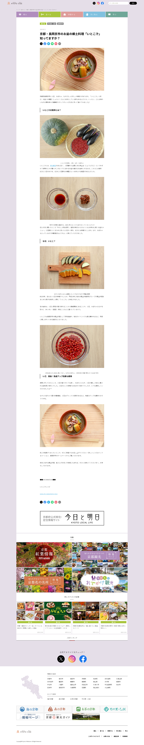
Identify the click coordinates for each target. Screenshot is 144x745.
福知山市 (73, 684)
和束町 (95, 679)
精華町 (84, 682)
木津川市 (96, 684)
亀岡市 (61, 682)
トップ (18, 9)
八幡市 (61, 684)
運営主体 (116, 736)
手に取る (118, 731)
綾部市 (72, 679)
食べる (23, 9)
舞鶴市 (72, 682)
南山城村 (96, 687)
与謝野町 (73, 687)
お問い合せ (107, 736)
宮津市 (49, 687)
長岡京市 (60, 24)
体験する (110, 731)
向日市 (118, 684)
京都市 (49, 679)
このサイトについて (94, 736)
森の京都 (62, 699)
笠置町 (84, 687)
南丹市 (61, 679)
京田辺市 (85, 684)
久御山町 (119, 679)
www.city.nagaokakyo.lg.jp (48, 494)
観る (95, 731)
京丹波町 (108, 679)
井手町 (107, 682)
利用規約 (125, 736)
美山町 (95, 682)
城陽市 (118, 682)
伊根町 (84, 679)
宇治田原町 (108, 684)
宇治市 (49, 684)
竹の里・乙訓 (52, 24)
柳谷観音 (53, 165)
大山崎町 (108, 687)
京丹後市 (50, 682)
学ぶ (126, 731)
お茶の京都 (74, 699)
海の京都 (50, 699)
